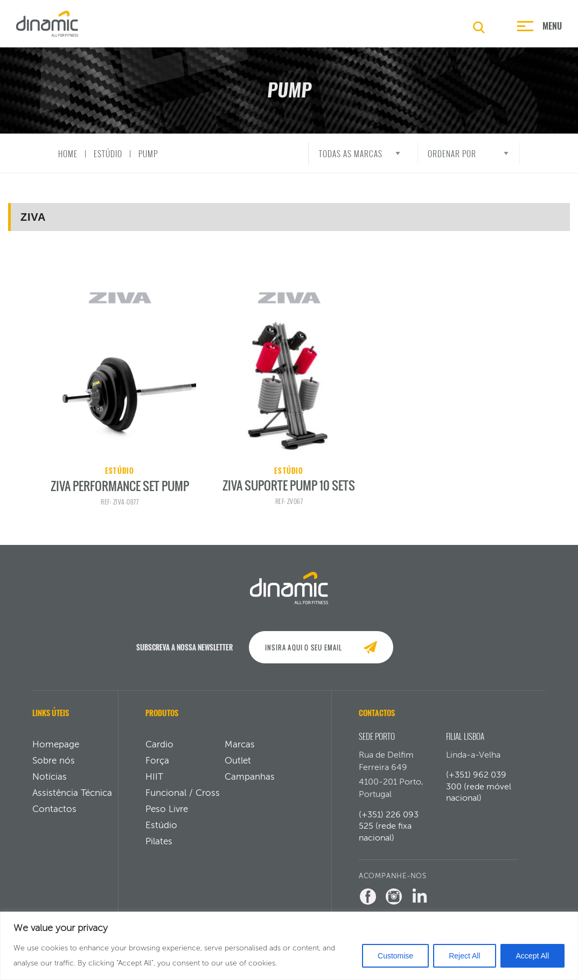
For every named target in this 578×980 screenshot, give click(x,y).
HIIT (154, 785)
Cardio (159, 752)
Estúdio (108, 153)
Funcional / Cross (182, 801)
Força (157, 769)
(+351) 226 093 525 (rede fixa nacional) (389, 834)
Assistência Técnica (72, 801)
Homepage (55, 752)
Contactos (54, 817)
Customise (395, 955)
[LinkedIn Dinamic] (419, 905)
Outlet (238, 769)
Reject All (464, 955)
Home (68, 153)
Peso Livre (166, 817)
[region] (289, 946)
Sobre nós (53, 769)
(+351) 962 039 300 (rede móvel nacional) (478, 794)
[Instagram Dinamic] (394, 905)
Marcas (240, 752)
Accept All (532, 955)
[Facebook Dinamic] (368, 905)
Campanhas (250, 785)
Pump (148, 153)
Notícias (49, 785)
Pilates (158, 849)
